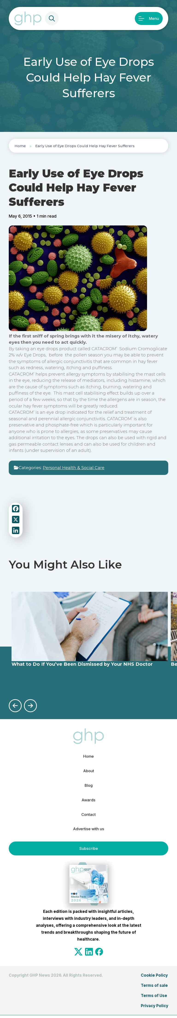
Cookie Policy (154, 977)
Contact (88, 816)
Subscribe (88, 851)
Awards (88, 801)
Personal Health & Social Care (73, 467)
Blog (88, 786)
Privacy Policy (154, 1008)
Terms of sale (154, 988)
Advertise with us (88, 831)
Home (20, 146)
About (88, 771)
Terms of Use (154, 998)
